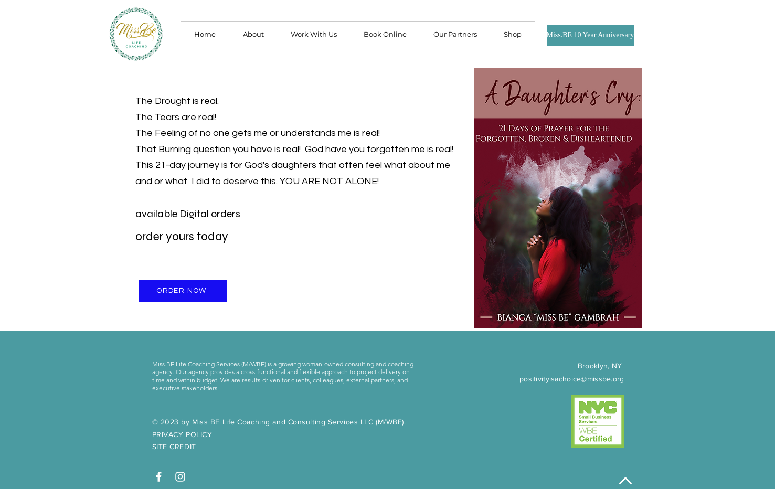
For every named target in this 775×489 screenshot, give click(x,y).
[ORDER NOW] (183, 291)
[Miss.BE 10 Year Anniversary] (590, 35)
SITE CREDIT (174, 446)
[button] (455, 34)
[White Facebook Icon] (158, 476)
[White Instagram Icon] (180, 476)
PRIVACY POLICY (182, 434)
